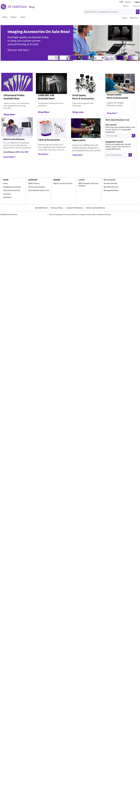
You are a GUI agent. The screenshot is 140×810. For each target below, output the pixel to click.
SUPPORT (33, 179)
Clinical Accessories (11, 190)
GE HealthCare (41, 208)
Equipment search (114, 141)
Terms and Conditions (95, 208)
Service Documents (36, 187)
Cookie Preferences (74, 208)
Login (124, 17)
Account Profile (110, 183)
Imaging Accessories (12, 187)
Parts (5, 183)
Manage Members (111, 190)
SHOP (6, 179)
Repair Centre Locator (62, 183)
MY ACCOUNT (110, 179)
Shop (4, 17)
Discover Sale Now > (19, 50)
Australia (128, 2)
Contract (7, 194)
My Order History (111, 187)
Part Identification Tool (38, 190)
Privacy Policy (57, 208)
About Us (126, 6)
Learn (23, 17)
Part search (110, 124)
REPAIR (56, 179)
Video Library (34, 183)
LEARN (82, 179)
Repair (13, 17)
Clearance (7, 197)
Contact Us (135, 6)
